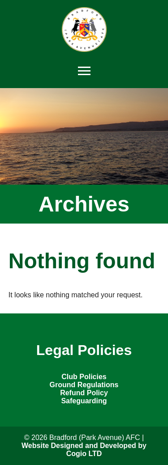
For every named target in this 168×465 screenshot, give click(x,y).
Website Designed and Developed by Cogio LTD (84, 449)
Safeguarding (84, 401)
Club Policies (83, 376)
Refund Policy (84, 393)
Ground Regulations (84, 385)
